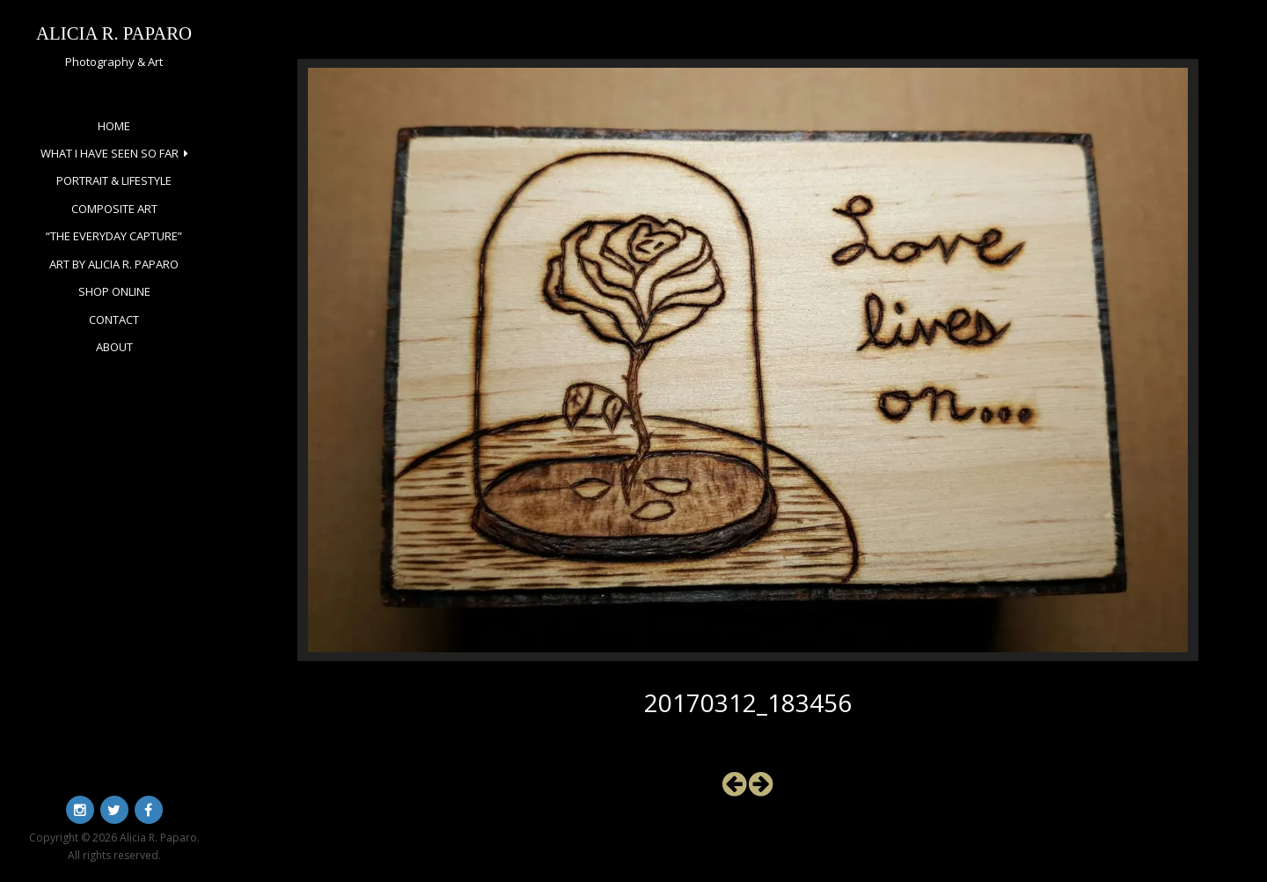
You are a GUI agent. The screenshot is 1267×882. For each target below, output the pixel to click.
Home (114, 126)
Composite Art (114, 209)
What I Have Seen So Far (109, 153)
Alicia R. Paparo (114, 33)
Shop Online (114, 291)
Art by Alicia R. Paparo (114, 264)
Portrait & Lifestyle (114, 180)
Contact (114, 319)
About (114, 347)
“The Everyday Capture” (114, 236)
